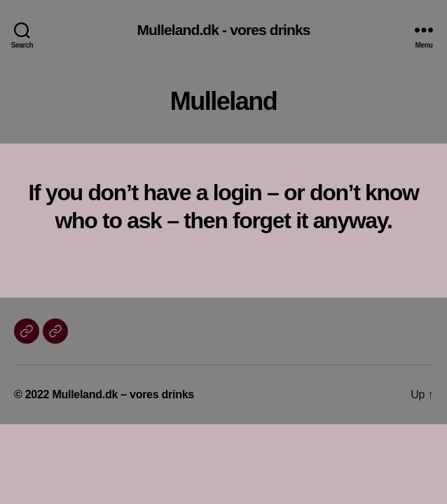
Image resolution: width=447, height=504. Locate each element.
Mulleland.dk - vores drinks (223, 29)
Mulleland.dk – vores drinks (123, 394)
